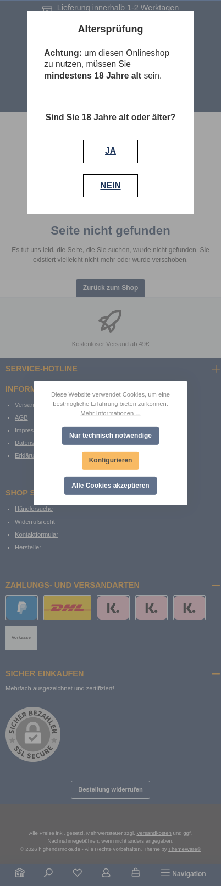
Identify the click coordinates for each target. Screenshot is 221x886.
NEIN (110, 185)
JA (110, 150)
